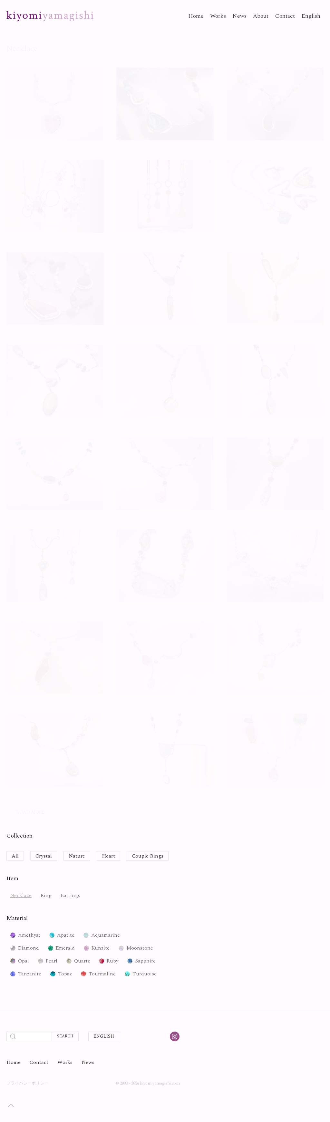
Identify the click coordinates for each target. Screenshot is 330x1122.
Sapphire (145, 961)
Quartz (82, 961)
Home (196, 16)
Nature (77, 856)
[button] (10, 1105)
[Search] (29, 1036)
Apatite (65, 935)
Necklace (21, 895)
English (310, 16)
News (239, 16)
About (260, 16)
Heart (108, 856)
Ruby (112, 961)
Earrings (70, 895)
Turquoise (144, 974)
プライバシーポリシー (27, 1083)
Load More (30, 812)
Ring (46, 895)
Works (218, 16)
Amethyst (29, 935)
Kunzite (101, 948)
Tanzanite (29, 974)
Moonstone (139, 948)
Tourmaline (102, 974)
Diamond (28, 948)
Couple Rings (147, 856)
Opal (23, 961)
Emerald (65, 948)
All (15, 856)
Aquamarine (105, 935)
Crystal (43, 856)
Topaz (65, 974)
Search (65, 1036)
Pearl (51, 961)
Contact (285, 16)
